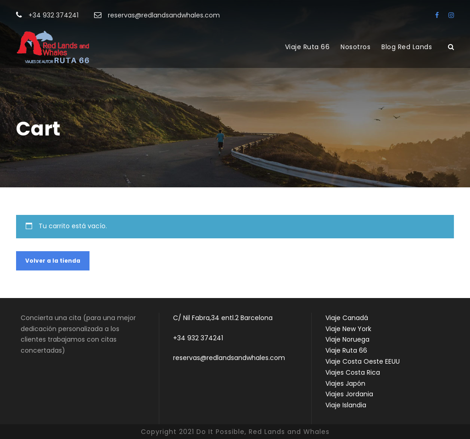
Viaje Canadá (346, 317)
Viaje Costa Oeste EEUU (362, 361)
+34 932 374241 (198, 338)
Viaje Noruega (347, 339)
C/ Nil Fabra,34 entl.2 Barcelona (223, 317)
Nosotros (355, 46)
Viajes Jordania (349, 394)
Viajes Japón (345, 383)
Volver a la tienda (52, 261)
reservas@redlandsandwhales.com (229, 357)
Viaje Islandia (345, 405)
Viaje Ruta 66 (307, 46)
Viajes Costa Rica (352, 372)
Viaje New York (348, 328)
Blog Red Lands (406, 46)
